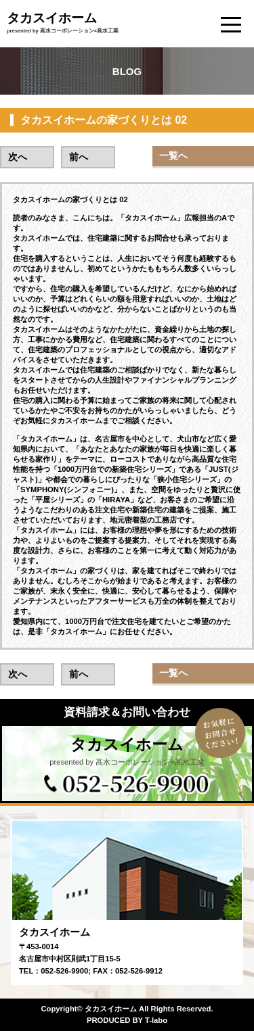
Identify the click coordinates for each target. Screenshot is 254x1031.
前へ (78, 156)
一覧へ (173, 155)
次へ (17, 156)
